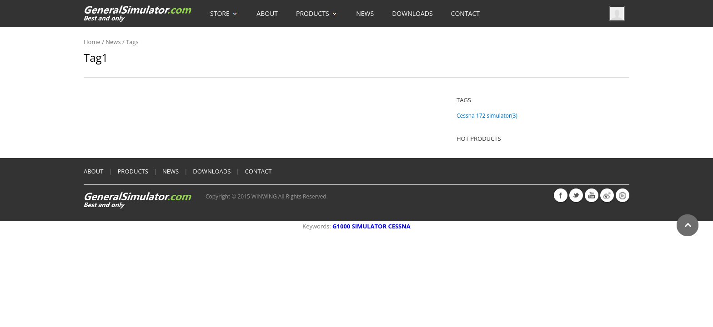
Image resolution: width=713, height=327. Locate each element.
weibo (607, 195)
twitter (576, 195)
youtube (591, 195)
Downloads (412, 13)
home (92, 42)
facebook (560, 195)
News (365, 13)
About (267, 13)
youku (622, 195)
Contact (465, 13)
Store (224, 9)
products (133, 171)
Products (317, 9)
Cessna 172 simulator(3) (487, 115)
